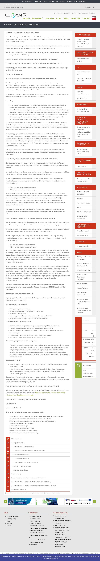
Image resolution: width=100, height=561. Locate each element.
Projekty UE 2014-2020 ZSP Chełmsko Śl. (84, 265)
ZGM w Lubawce (35, 521)
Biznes (45, 1)
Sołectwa (75, 18)
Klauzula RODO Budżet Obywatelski (84, 80)
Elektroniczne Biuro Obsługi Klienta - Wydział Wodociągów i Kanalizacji (83, 42)
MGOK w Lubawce (35, 516)
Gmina (66, 18)
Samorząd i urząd (53, 18)
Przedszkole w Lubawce (37, 525)
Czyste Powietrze (82, 231)
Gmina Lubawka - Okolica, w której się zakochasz (83, 151)
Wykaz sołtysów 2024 (83, 246)
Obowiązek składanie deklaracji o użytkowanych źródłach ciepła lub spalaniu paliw (84, 132)
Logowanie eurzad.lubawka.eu (82, 93)
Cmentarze (19, 4)
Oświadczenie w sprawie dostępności (83, 110)
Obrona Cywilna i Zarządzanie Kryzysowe (82, 277)
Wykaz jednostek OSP (83, 270)
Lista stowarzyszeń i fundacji (83, 60)
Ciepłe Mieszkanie (82, 235)
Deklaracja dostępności (84, 212)
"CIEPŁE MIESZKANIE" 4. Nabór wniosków (26, 25)
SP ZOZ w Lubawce (35, 523)
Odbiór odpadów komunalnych (82, 217)
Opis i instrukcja (81, 98)
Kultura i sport (53, 1)
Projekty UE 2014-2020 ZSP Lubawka (84, 258)
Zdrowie (69, 1)
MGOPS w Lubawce (35, 518)
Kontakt (86, 18)
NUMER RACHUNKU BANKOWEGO (83, 193)
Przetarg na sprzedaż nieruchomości (83, 180)
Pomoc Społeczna (80, 1)
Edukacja (62, 1)
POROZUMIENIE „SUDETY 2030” (81, 294)
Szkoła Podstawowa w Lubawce (39, 528)
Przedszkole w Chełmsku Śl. (38, 533)
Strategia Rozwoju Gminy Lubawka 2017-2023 (83, 301)
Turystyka (38, 1)
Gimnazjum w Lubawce (36, 530)
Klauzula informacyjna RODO (84, 73)
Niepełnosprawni (82, 283)
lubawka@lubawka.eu (65, 520)
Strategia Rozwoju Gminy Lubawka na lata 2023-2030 (84, 310)
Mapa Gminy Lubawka (83, 203)
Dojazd (79, 207)
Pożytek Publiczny (82, 288)
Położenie (80, 198)
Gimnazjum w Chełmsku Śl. (37, 540)
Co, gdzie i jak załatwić (33, 18)
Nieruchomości (9, 4)
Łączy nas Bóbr (81, 166)
